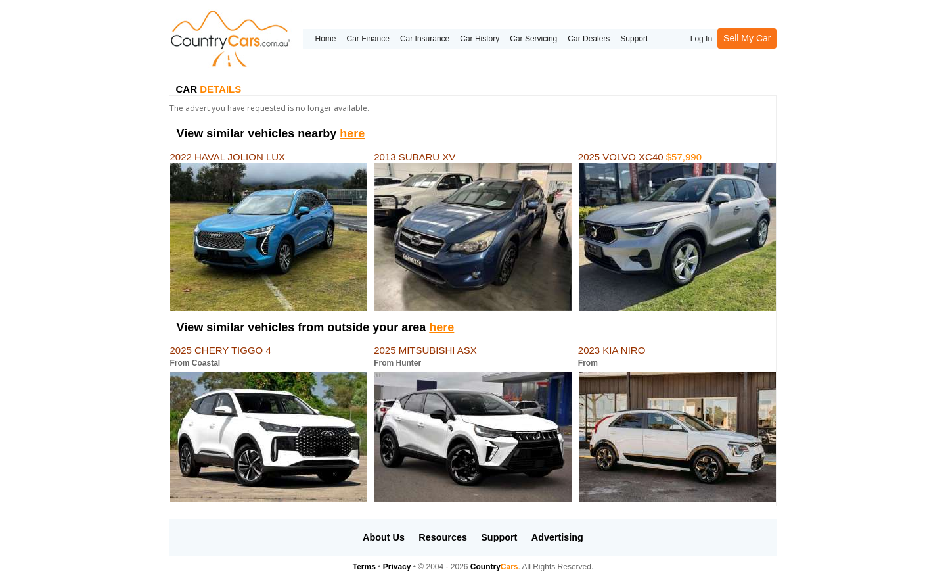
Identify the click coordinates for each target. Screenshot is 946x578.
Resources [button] (442, 537)
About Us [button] (384, 537)
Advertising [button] (557, 537)
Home (325, 38)
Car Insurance (424, 38)
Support (634, 38)
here (352, 133)
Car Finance (368, 38)
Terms (364, 566)
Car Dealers (589, 38)
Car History (479, 38)
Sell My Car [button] (747, 38)
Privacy (397, 566)
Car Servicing (533, 38)
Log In (701, 38)
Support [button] (499, 537)
